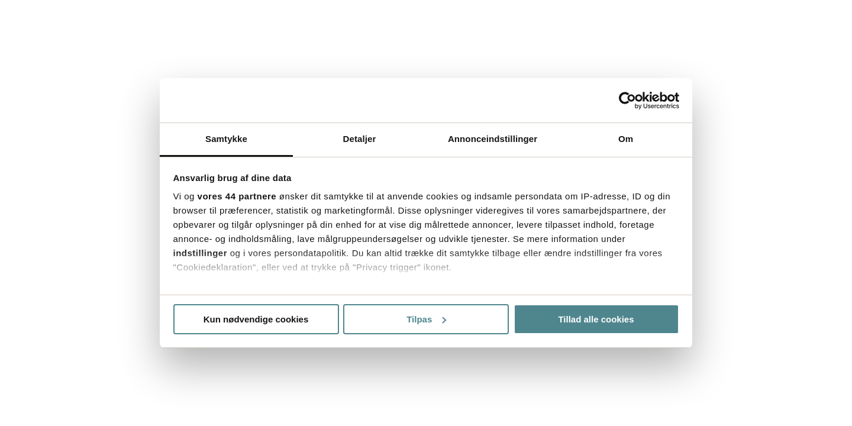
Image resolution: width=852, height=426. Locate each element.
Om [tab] (625, 139)
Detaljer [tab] (359, 139)
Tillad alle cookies (596, 319)
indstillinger (200, 253)
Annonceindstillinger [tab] (492, 139)
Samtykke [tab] (226, 139)
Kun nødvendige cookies (256, 319)
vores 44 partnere (237, 196)
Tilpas (426, 319)
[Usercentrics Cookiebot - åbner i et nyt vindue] (627, 100)
